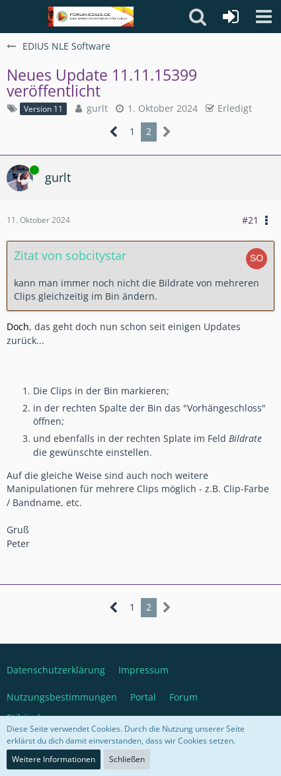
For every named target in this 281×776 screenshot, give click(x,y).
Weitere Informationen (53, 759)
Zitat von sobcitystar (70, 255)
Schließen (127, 759)
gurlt (97, 108)
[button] (264, 16)
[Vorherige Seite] (114, 132)
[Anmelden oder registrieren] (231, 16)
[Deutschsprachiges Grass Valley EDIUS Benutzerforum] (91, 16)
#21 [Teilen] (250, 220)
